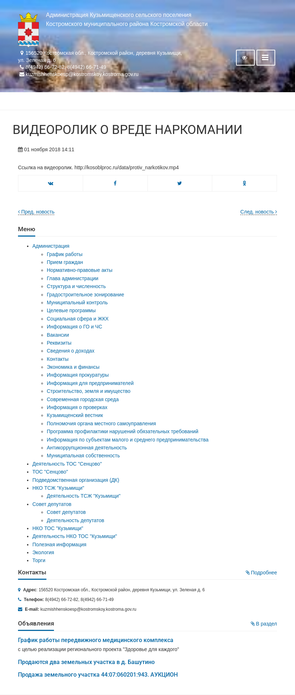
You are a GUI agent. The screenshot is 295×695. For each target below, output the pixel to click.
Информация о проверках (77, 407)
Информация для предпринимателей (90, 383)
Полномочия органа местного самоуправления (101, 423)
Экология (43, 552)
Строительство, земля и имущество (88, 391)
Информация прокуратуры (78, 375)
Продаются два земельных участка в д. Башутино (86, 662)
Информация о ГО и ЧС (74, 326)
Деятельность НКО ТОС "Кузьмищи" (74, 536)
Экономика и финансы (73, 367)
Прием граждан (65, 262)
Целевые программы (71, 310)
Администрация (50, 246)
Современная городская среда (83, 399)
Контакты (57, 359)
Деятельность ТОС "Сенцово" (67, 464)
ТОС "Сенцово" (50, 472)
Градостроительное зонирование (85, 294)
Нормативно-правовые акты (80, 270)
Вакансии (58, 335)
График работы (64, 254)
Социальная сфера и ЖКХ (78, 319)
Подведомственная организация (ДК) (75, 480)
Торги (38, 560)
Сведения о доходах (71, 351)
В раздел (264, 624)
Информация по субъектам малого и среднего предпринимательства (127, 440)
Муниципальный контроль (77, 302)
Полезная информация (59, 544)
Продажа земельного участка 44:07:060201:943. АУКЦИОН (98, 674)
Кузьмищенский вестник (75, 415)
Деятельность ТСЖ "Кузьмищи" (84, 496)
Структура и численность (76, 286)
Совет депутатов (52, 504)
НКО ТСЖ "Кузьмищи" (58, 488)
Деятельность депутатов (75, 520)
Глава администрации (72, 278)
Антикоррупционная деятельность (87, 447)
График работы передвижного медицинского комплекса (95, 640)
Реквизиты (59, 343)
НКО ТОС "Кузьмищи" (57, 528)
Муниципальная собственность (83, 455)
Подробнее (261, 572)
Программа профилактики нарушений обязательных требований (122, 431)
